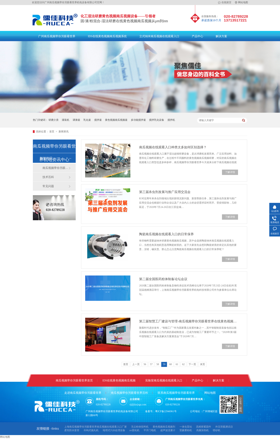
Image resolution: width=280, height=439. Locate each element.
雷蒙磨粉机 (185, 430)
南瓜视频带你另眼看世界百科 (129, 392)
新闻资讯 (64, 131)
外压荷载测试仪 (224, 426)
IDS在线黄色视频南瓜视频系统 (107, 36)
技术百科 (48, 177)
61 (177, 364)
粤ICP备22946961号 (166, 411)
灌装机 (65, 120)
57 (151, 364)
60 (170, 364)
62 (183, 364)
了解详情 (230, 172)
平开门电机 (150, 430)
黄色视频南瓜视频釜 (116, 120)
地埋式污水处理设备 (114, 430)
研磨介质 (54, 120)
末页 (202, 364)
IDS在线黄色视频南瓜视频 (119, 380)
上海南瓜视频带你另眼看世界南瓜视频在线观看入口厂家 (95, 426)
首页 (52, 131)
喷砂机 (216, 430)
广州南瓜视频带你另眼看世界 (56, 36)
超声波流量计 (167, 430)
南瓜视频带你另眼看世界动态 (55, 167)
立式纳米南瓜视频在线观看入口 (159, 36)
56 (145, 364)
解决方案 (221, 36)
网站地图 (241, 2)
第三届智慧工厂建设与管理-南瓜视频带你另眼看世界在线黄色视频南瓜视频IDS (188, 321)
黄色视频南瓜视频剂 (164, 426)
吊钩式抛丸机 (91, 430)
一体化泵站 (185, 426)
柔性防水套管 (71, 430)
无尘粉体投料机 (140, 426)
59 (164, 364)
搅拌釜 (98, 120)
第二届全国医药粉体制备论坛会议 (163, 279)
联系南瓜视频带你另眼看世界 (176, 392)
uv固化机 (134, 430)
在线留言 (224, 2)
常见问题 (48, 186)
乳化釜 (87, 120)
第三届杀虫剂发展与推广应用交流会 (165, 192)
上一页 (136, 364)
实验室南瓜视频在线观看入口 (163, 380)
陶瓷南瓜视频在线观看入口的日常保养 (166, 234)
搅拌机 (171, 120)
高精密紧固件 (203, 426)
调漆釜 (76, 120)
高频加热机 (202, 430)
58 (157, 364)
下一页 (192, 364)
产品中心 (197, 36)
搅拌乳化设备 (156, 120)
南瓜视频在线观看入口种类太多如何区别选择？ (173, 147)
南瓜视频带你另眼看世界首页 (74, 380)
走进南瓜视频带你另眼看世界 (82, 392)
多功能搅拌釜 (138, 120)
